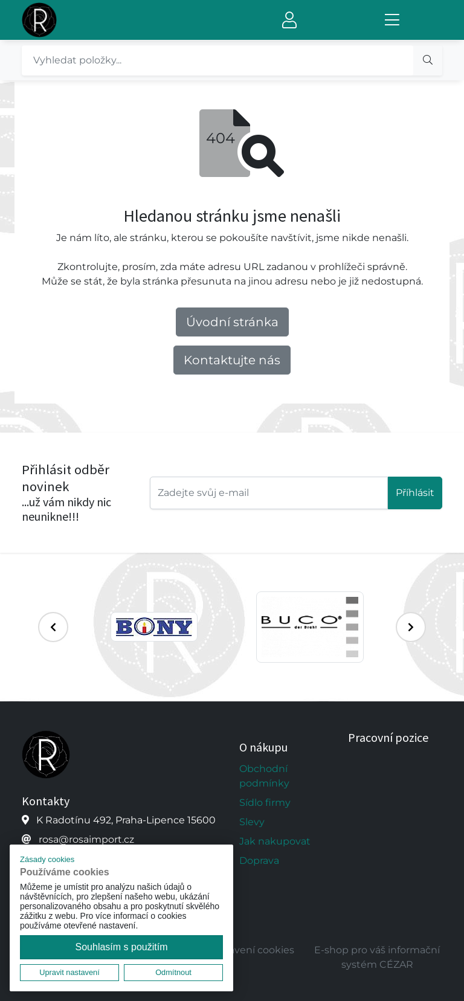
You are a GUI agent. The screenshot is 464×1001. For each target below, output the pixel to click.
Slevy (252, 822)
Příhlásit (415, 492)
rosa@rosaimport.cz (86, 839)
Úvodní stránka (232, 322)
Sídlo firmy (265, 802)
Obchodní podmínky (264, 776)
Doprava (259, 860)
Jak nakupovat (275, 841)
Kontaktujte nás (232, 360)
